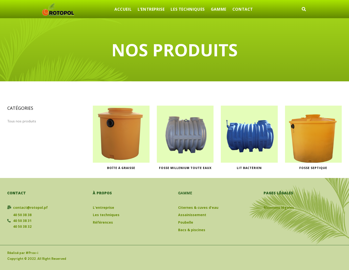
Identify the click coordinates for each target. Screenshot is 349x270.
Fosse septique (313, 168)
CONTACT (242, 9)
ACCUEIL (123, 9)
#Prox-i (32, 253)
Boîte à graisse (121, 168)
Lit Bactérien (249, 168)
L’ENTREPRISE (151, 9)
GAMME (218, 9)
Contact (16, 193)
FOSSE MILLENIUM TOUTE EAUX (185, 168)
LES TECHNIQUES (188, 9)
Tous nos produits (21, 121)
